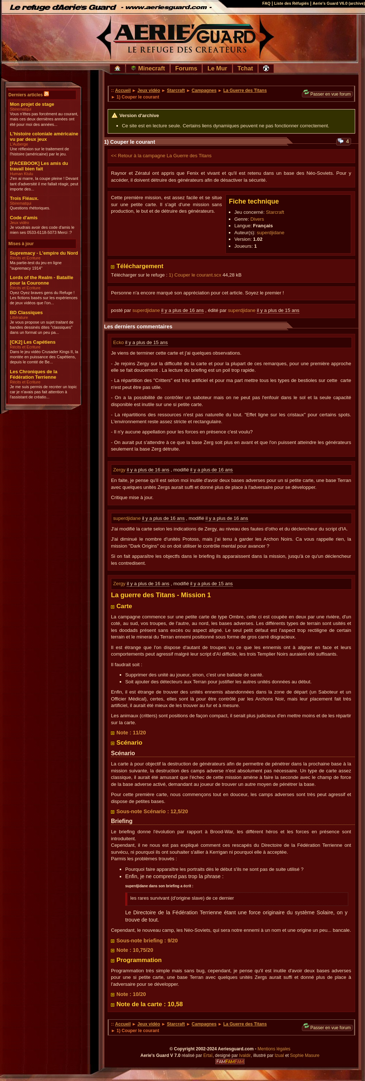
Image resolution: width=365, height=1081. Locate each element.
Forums (186, 68)
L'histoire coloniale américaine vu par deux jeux (44, 136)
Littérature (19, 317)
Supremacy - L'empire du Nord (44, 253)
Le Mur (217, 68)
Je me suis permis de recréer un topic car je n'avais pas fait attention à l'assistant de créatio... (43, 392)
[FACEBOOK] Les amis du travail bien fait (39, 166)
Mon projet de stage (32, 104)
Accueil (123, 90)
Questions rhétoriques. (30, 208)
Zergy (120, 469)
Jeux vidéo (19, 222)
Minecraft (148, 68)
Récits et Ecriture (25, 258)
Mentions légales (274, 1048)
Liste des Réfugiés (291, 3)
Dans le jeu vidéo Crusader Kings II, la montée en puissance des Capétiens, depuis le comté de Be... (44, 357)
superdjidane (271, 232)
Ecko (119, 342)
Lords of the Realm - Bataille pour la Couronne (41, 280)
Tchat (245, 68)
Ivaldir (245, 1055)
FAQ (266, 3)
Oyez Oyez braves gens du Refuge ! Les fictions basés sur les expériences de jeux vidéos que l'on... (43, 297)
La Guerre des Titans (245, 90)
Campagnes (204, 90)
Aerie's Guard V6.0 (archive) (338, 3)
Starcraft (176, 90)
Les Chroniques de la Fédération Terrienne (33, 374)
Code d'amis (24, 217)
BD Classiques (26, 312)
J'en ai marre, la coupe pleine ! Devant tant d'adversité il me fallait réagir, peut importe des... (44, 183)
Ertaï (207, 1055)
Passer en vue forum (327, 94)
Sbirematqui (20, 109)
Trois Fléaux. (24, 198)
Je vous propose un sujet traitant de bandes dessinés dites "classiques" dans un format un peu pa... (41, 327)
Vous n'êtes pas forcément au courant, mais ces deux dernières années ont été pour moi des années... (44, 119)
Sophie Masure (305, 1055)
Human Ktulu (21, 173)
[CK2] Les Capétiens (32, 342)
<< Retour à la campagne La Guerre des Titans (161, 155)
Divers (257, 219)
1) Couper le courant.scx (195, 275)
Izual (279, 1055)
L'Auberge (19, 144)
